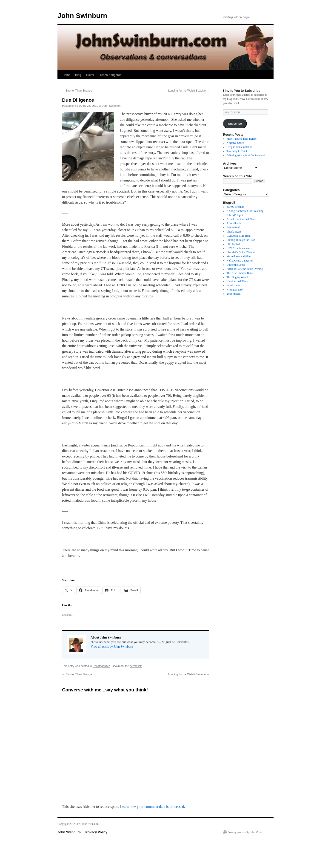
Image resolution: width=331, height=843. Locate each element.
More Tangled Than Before (242, 138)
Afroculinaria (234, 223)
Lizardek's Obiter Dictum (241, 252)
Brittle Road (233, 227)
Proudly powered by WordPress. (245, 832)
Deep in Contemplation (239, 147)
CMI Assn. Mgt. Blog (239, 235)
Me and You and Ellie (239, 256)
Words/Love (233, 285)
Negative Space (235, 142)
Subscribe (235, 123)
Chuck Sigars (234, 231)
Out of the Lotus (236, 264)
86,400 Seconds (235, 206)
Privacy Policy (96, 832)
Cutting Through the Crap (241, 240)
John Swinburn (82, 15)
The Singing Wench (237, 277)
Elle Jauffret (233, 244)
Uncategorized (101, 666)
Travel (90, 75)
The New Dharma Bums (240, 273)
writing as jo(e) (235, 289)
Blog (78, 75)
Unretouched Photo (237, 281)
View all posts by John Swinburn (114, 646)
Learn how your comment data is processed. (152, 806)
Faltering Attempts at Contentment (246, 155)
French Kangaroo (109, 75)
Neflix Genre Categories (240, 260)
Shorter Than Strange (77, 90)
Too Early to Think (237, 151)
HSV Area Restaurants (239, 248)
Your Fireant (233, 293)
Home (67, 75)
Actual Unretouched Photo (241, 219)
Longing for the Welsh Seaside (188, 90)
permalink (136, 666)
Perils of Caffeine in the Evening (245, 268)
